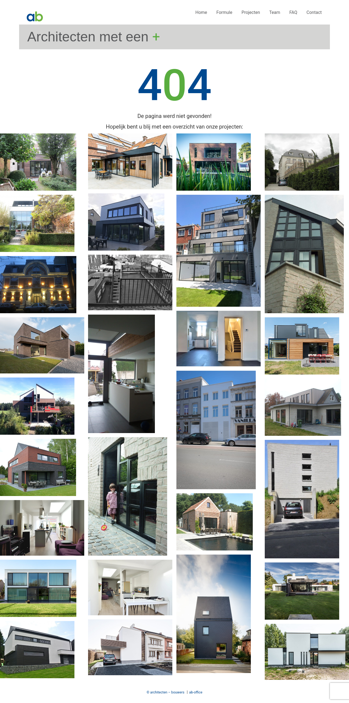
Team (274, 12)
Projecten (251, 12)
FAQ (293, 12)
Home (201, 12)
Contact (314, 12)
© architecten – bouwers (165, 692)
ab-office (196, 692)
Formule (224, 12)
